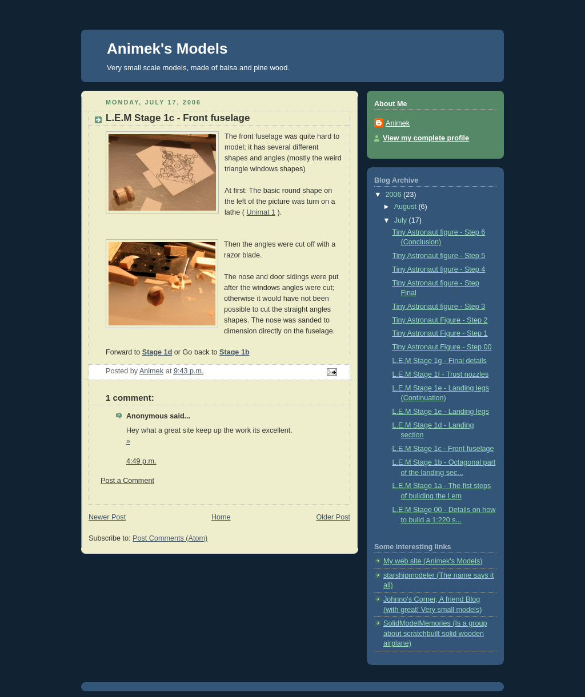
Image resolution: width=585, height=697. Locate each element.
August (406, 207)
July (401, 220)
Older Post (333, 517)
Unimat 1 (261, 212)
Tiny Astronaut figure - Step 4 (439, 269)
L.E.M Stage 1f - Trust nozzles (440, 374)
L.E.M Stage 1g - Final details (439, 361)
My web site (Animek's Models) (432, 561)
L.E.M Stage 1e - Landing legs (441, 412)
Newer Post (107, 517)
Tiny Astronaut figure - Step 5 (439, 256)
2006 (395, 195)
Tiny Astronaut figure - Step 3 (439, 307)
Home (221, 517)
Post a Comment (127, 481)
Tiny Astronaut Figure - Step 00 (442, 347)
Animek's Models (167, 48)
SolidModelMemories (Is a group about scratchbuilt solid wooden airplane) (435, 633)
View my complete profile (426, 138)
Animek (398, 123)
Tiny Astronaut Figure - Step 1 (440, 333)
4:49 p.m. (141, 461)
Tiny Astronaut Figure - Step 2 (440, 320)
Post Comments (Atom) (170, 538)
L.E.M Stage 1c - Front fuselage (443, 449)
